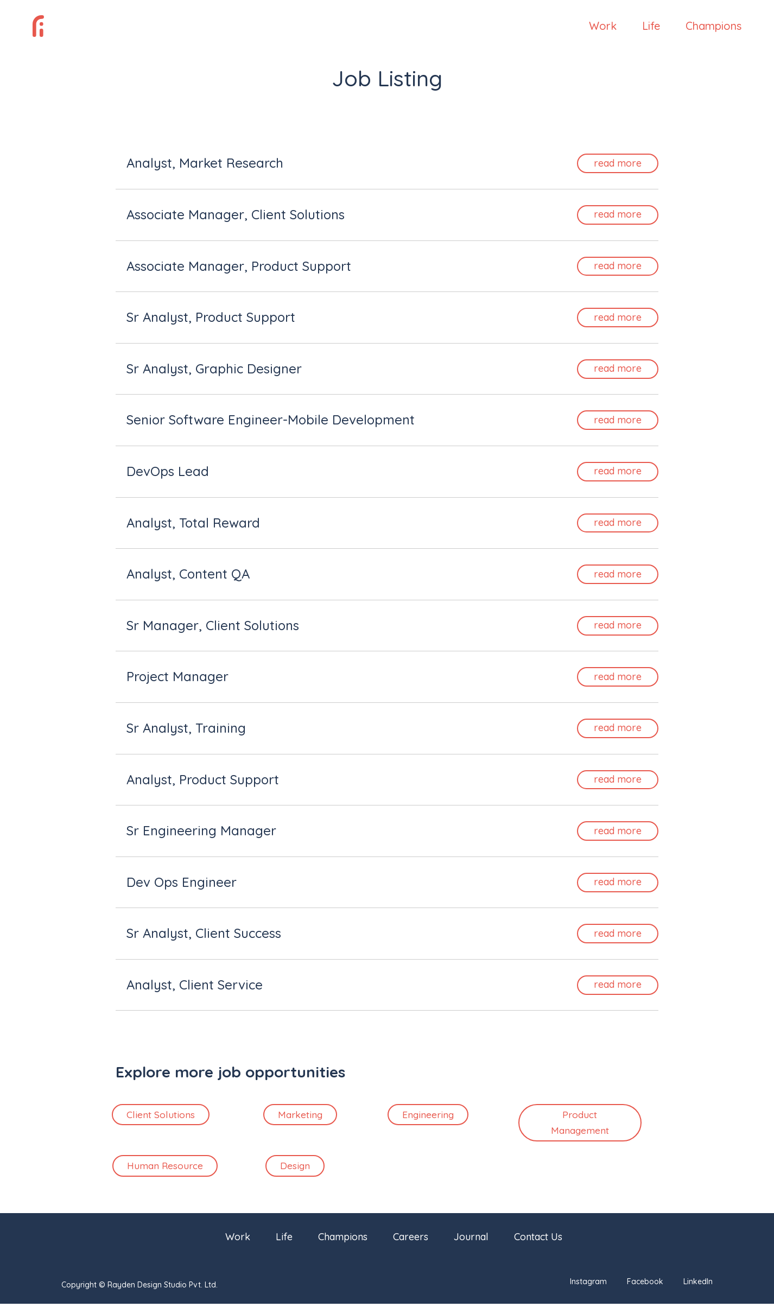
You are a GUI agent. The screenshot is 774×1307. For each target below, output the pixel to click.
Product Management (579, 1123)
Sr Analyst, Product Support (210, 317)
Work (603, 27)
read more (618, 163)
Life (651, 27)
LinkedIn (698, 1285)
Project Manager (177, 676)
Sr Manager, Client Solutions (212, 625)
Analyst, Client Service (194, 984)
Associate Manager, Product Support (238, 266)
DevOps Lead (167, 471)
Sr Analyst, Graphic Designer (214, 368)
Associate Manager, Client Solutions (235, 214)
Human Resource (165, 1168)
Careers (410, 1241)
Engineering (427, 1115)
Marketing (300, 1115)
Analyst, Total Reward (193, 523)
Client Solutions (160, 1115)
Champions (713, 27)
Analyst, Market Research (204, 163)
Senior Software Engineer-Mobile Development (270, 419)
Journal (471, 1241)
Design (295, 1168)
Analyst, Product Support (202, 779)
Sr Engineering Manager (201, 830)
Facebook (645, 1285)
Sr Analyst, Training (186, 728)
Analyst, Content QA (188, 574)
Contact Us (538, 1241)
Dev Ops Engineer (181, 882)
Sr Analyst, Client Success (203, 933)
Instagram (588, 1285)
